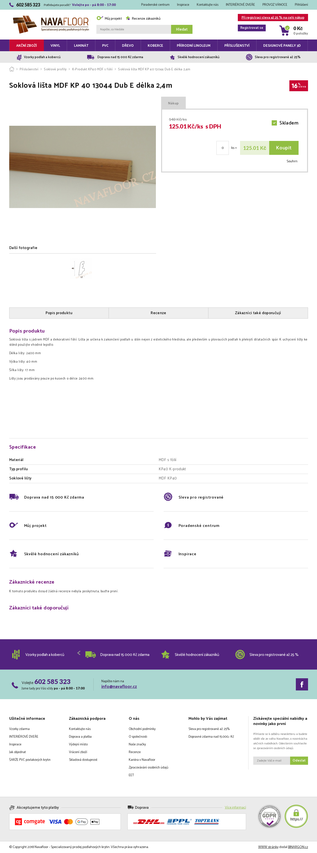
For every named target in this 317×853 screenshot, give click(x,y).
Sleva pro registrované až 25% (209, 729)
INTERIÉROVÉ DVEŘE (240, 4)
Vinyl (55, 46)
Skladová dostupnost (83, 760)
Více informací (235, 807)
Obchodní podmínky (142, 729)
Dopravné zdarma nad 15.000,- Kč (211, 736)
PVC (105, 46)
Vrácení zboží (78, 752)
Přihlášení (301, 4)
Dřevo (128, 46)
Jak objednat (17, 752)
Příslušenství (237, 46)
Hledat (182, 29)
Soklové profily (55, 69)
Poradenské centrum (155, 4)
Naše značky (137, 744)
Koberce (155, 46)
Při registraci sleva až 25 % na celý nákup (271, 18)
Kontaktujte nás (207, 4)
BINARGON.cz (298, 847)
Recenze (135, 752)
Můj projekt (109, 19)
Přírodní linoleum (193, 46)
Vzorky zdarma (19, 729)
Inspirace (183, 4)
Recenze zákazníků (143, 19)
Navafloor (51, 17)
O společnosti (138, 736)
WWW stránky (268, 847)
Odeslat (299, 761)
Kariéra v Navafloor (142, 760)
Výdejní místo (78, 744)
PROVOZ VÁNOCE (274, 4)
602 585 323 (52, 681)
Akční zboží (26, 46)
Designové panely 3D (282, 46)
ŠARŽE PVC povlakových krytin (30, 760)
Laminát (81, 46)
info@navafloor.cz (119, 686)
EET (131, 775)
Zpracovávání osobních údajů (148, 767)
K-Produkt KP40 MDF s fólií (92, 69)
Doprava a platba (80, 736)
